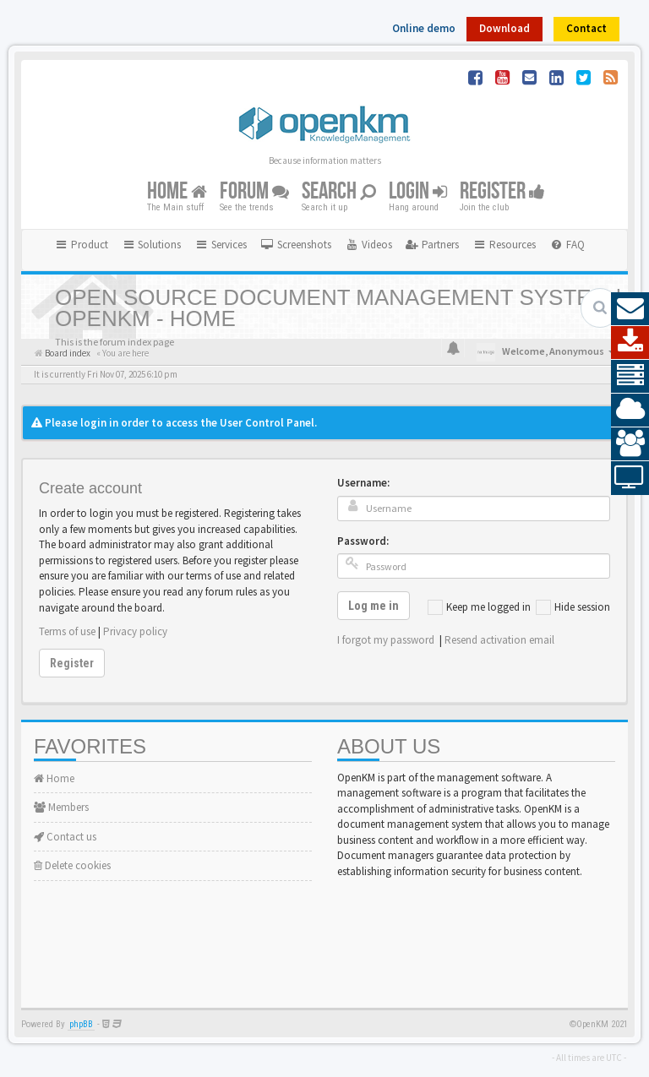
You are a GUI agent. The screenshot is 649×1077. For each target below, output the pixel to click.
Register (502, 191)
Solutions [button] (152, 244)
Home (177, 191)
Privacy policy (135, 631)
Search (339, 191)
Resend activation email (499, 640)
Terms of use (67, 631)
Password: (363, 541)
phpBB (81, 1024)
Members (61, 807)
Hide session (573, 607)
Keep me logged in (479, 607)
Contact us (65, 837)
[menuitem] (296, 245)
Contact (586, 28)
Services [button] (220, 244)
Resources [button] (504, 244)
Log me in (373, 605)
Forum (254, 191)
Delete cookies (72, 865)
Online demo (423, 28)
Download (504, 28)
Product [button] (81, 244)
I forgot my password (385, 640)
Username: (363, 483)
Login (418, 191)
